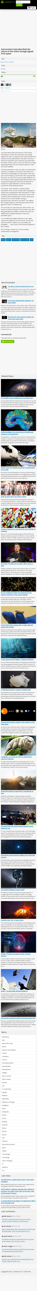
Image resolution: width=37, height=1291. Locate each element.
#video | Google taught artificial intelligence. (14, 991)
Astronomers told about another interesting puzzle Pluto (18, 1018)
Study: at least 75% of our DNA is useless (13, 497)
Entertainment (6, 1069)
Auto (3, 1040)
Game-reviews (6, 1079)
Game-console (6, 1076)
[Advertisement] (17, 28)
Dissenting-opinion (7, 1063)
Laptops (4, 1092)
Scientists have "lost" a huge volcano (12, 920)
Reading (4, 1122)
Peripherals (5, 1112)
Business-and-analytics (9, 1050)
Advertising (5, 1037)
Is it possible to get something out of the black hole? (17, 398)
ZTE (3, 1170)
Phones (4, 1115)
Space (8, 240)
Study (3, 240)
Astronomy (15, 240)
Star (31, 240)
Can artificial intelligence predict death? (13, 890)
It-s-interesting (6, 1089)
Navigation (5, 1105)
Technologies (6, 1154)
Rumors (4, 1131)
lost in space (25, 240)
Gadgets (4, 1073)
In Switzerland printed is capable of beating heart (16, 690)
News (3, 1108)
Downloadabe (6, 1066)
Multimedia (5, 1099)
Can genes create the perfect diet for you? (21, 286)
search (19, 5)
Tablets (4, 1151)
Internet (4, 1082)
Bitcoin (4, 1046)
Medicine (4, 1095)
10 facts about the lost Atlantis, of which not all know (17, 659)
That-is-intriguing (7, 1161)
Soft (3, 1138)
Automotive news (7, 1043)
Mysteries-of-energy (8, 1102)
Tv (2, 1164)
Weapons (5, 1167)
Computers (5, 1056)
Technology (5, 1157)
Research (5, 1125)
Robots (4, 1128)
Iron (3, 1086)
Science (4, 1135)
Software (5, 1141)
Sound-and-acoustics (8, 1144)
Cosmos (4, 1060)
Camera (4, 1053)
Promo (4, 1118)
